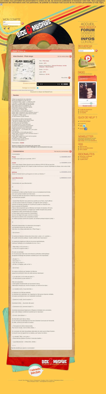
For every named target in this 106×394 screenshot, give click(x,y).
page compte (81, 140)
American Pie (83, 77)
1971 (45, 63)
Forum (31, 380)
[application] (53, 84)
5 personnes (14, 90)
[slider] (50, 84)
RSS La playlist (83, 149)
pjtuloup (14, 172)
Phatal (14, 157)
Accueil (20, 380)
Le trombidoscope (84, 157)
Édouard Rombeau (57, 65)
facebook (83, 128)
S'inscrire (5, 26)
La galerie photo (84, 159)
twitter (83, 125)
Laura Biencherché (17, 178)
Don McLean (84, 79)
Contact (51, 380)
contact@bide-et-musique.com (47, 381)
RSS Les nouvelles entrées (86, 148)
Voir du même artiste (63, 56)
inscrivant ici (94, 140)
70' (87, 100)
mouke (14, 162)
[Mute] (62, 84)
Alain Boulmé (18, 56)
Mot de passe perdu (13, 26)
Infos (47, 380)
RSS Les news (83, 146)
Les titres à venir (84, 111)
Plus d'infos (64, 77)
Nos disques (26, 380)
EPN (44, 72)
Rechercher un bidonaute (86, 156)
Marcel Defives (50, 67)
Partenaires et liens (58, 380)
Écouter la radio (87, 105)
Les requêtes (83, 112)
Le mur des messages (85, 121)
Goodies (43, 380)
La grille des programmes (86, 109)
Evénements (37, 380)
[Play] (38, 84)
